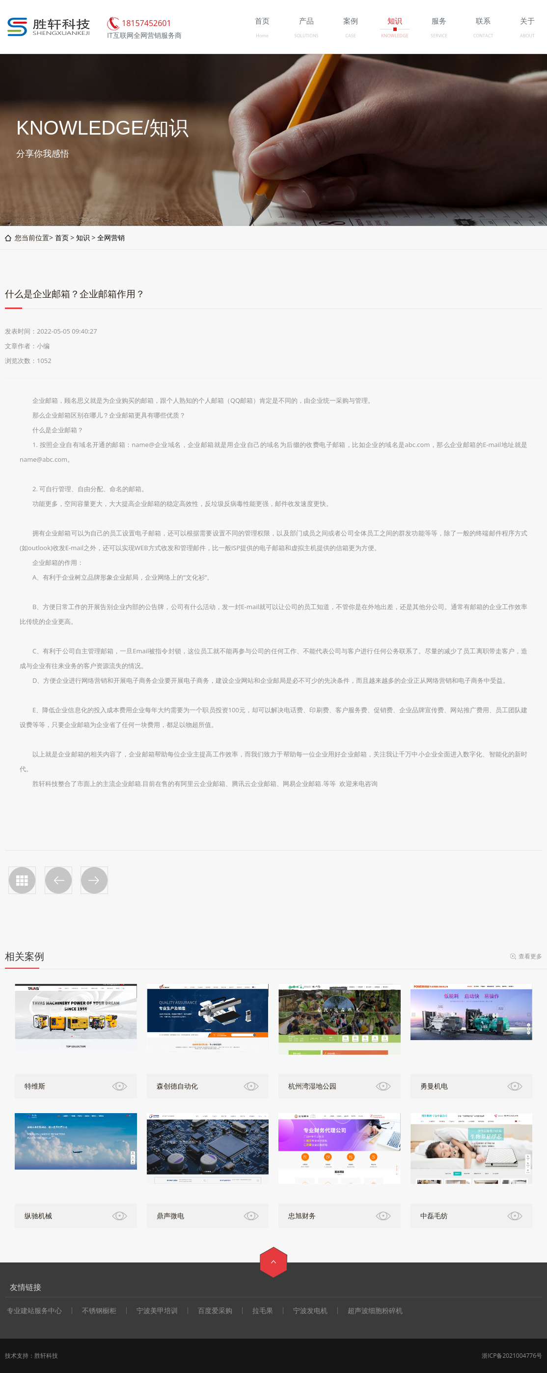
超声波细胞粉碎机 (375, 1310)
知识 (83, 237)
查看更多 (530, 956)
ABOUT (527, 35)
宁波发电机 (310, 1310)
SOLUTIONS (306, 35)
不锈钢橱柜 (99, 1310)
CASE (350, 35)
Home (262, 35)
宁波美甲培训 (157, 1310)
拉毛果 (262, 1310)
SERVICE (439, 35)
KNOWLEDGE (394, 35)
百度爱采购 (215, 1310)
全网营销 (111, 237)
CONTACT (483, 35)
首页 (62, 237)
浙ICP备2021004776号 (512, 1355)
